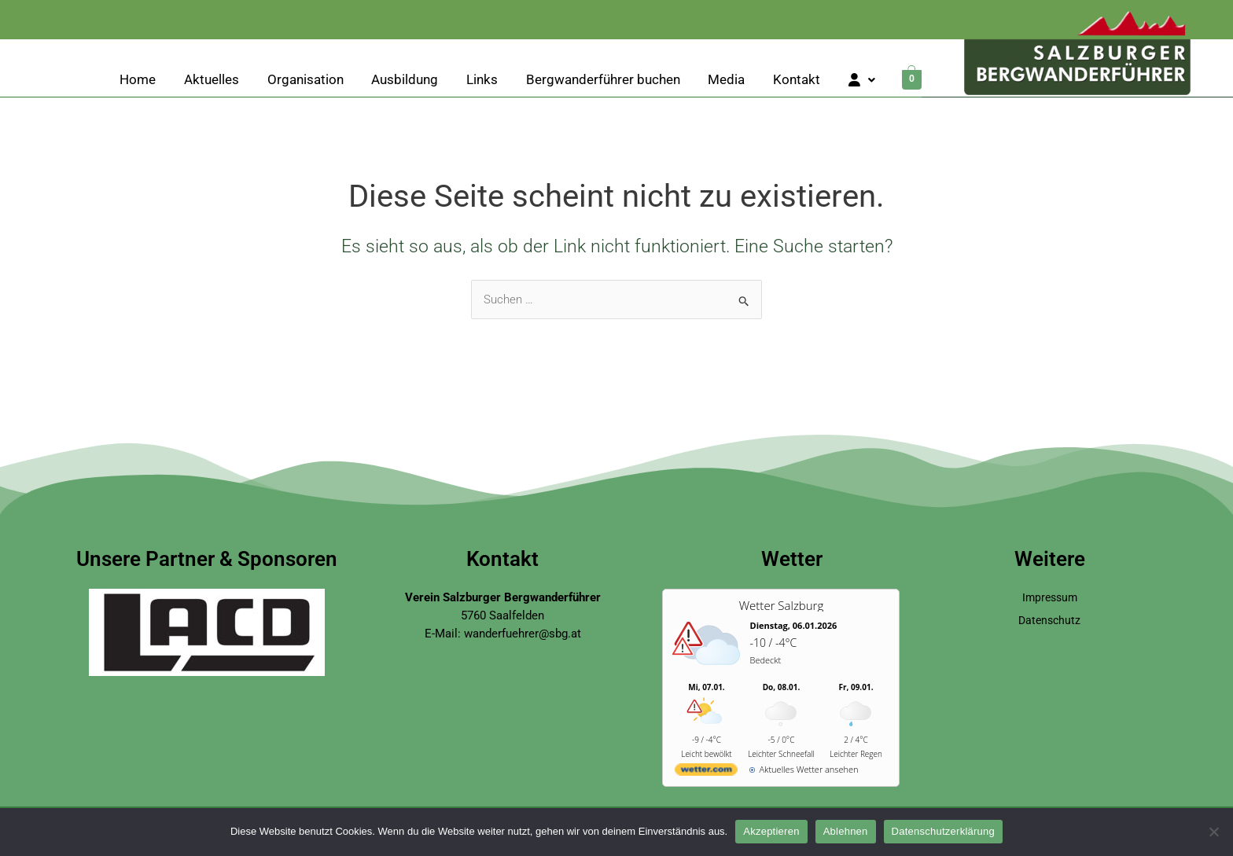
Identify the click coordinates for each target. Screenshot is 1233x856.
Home (138, 80)
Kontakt (796, 80)
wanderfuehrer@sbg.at (522, 633)
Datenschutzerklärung (943, 831)
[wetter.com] (706, 772)
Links (482, 80)
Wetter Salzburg (781, 605)
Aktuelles (211, 80)
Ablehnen (845, 831)
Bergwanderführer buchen (603, 80)
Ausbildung (404, 80)
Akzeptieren (771, 831)
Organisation (305, 80)
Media (726, 80)
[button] (861, 80)
